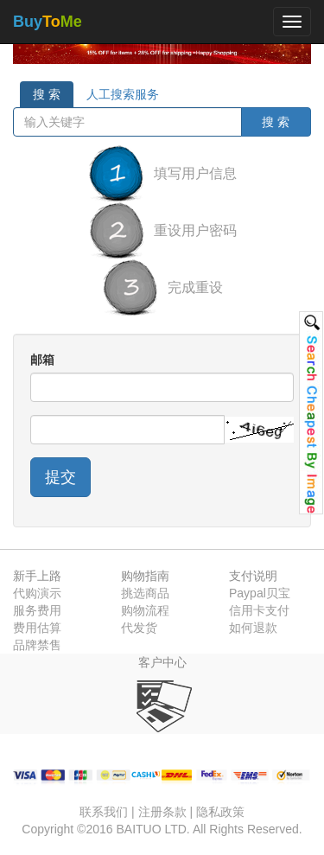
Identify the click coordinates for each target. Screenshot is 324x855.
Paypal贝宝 (259, 593)
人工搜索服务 (122, 94)
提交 (60, 477)
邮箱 (42, 360)
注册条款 (162, 812)
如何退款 (253, 628)
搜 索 (46, 94)
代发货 (139, 628)
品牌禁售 (37, 645)
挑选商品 (145, 593)
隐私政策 (220, 812)
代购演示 (37, 593)
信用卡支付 (259, 610)
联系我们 (103, 812)
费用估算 (37, 628)
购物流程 (145, 610)
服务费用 (37, 610)
